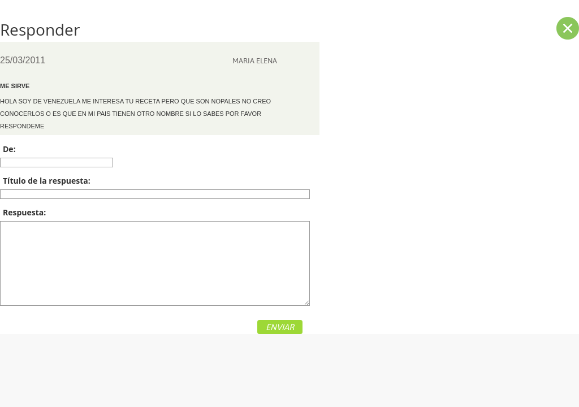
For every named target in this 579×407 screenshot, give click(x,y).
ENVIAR (280, 327)
